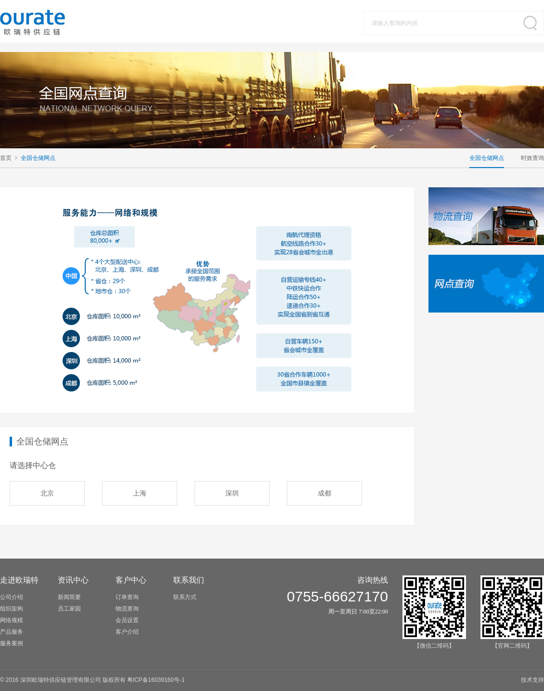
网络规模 (11, 620)
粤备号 (156, 680)
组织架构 (11, 608)
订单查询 (127, 597)
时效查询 (532, 158)
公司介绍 (11, 597)
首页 (6, 158)
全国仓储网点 (38, 158)
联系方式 (184, 597)
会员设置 (127, 620)
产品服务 (11, 631)
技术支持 (532, 680)
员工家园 (69, 608)
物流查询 (127, 608)
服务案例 (11, 643)
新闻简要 (69, 597)
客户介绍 (127, 631)
